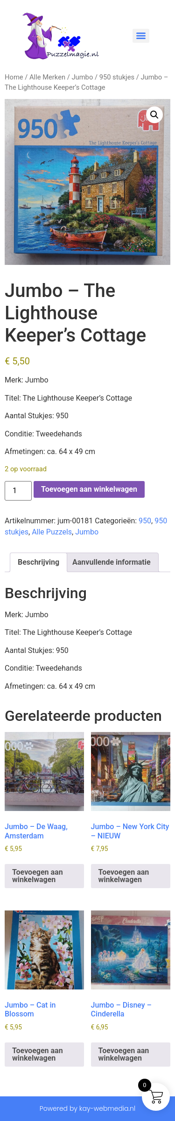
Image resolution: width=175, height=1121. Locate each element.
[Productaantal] (18, 491)
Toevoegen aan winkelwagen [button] (37, 876)
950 (145, 520)
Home (14, 77)
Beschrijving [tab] (38, 562)
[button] (154, 114)
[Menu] (141, 36)
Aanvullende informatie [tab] (111, 562)
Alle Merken (47, 77)
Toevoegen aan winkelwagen (89, 489)
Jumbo (82, 77)
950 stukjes (116, 77)
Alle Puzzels (52, 532)
